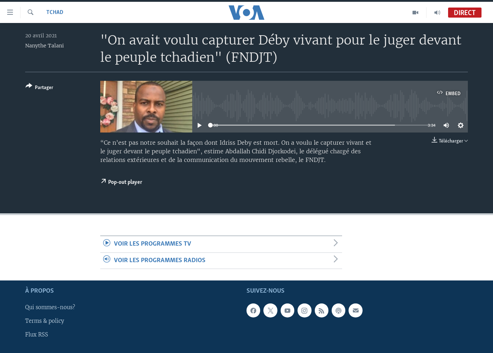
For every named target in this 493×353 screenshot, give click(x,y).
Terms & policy (44, 321)
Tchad (54, 12)
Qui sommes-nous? (50, 307)
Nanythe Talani (44, 45)
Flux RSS (36, 334)
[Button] (39, 88)
